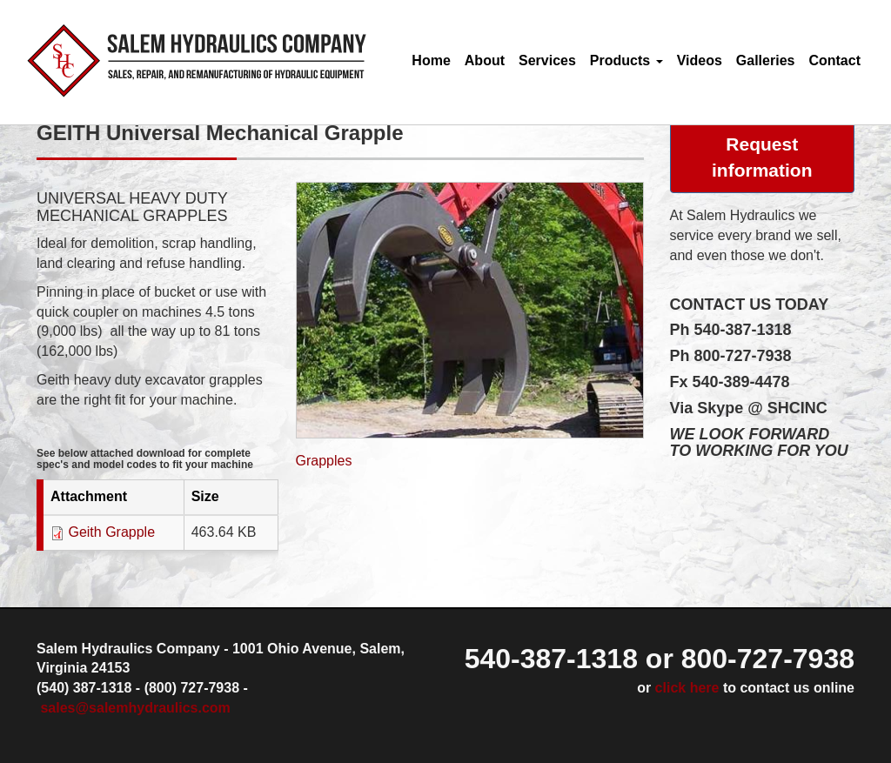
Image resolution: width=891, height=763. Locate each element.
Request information (762, 157)
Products (626, 60)
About (485, 60)
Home (431, 60)
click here (687, 687)
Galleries (765, 60)
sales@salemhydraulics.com (135, 707)
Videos (699, 60)
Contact (834, 60)
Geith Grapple (111, 532)
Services (547, 60)
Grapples (324, 460)
